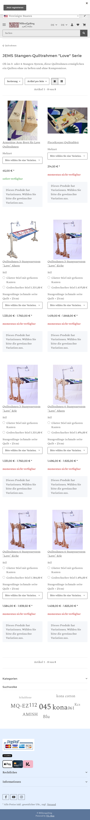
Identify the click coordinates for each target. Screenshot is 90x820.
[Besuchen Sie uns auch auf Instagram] (21, 797)
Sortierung (12, 81)
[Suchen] (83, 33)
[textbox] (41, 16)
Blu (46, 716)
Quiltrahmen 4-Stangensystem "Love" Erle (66, 554)
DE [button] (52, 25)
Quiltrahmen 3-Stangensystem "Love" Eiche (66, 263)
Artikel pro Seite (35, 81)
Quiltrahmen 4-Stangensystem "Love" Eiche (21, 554)
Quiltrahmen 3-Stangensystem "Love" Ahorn (21, 263)
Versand (51, 804)
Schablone (25, 697)
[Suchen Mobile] (41, 33)
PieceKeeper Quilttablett (63, 142)
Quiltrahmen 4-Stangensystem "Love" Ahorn (66, 408)
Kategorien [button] (10, 678)
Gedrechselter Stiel (24, 288)
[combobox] (41, 16)
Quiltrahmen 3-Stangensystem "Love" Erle (21, 408)
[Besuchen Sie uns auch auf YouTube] (13, 797)
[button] (72, 25)
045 (45, 707)
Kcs (77, 704)
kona (60, 707)
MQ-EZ (19, 706)
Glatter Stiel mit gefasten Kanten (22, 280)
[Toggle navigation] (4, 23)
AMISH (30, 714)
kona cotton (65, 696)
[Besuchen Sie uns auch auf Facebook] (6, 797)
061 (71, 708)
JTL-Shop (50, 815)
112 (33, 705)
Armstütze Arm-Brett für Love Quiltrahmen (21, 144)
